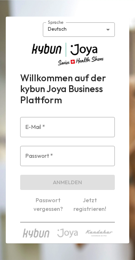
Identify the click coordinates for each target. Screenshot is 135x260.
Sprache (55, 22)
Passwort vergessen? (48, 204)
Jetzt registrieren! (89, 204)
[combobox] (79, 29)
